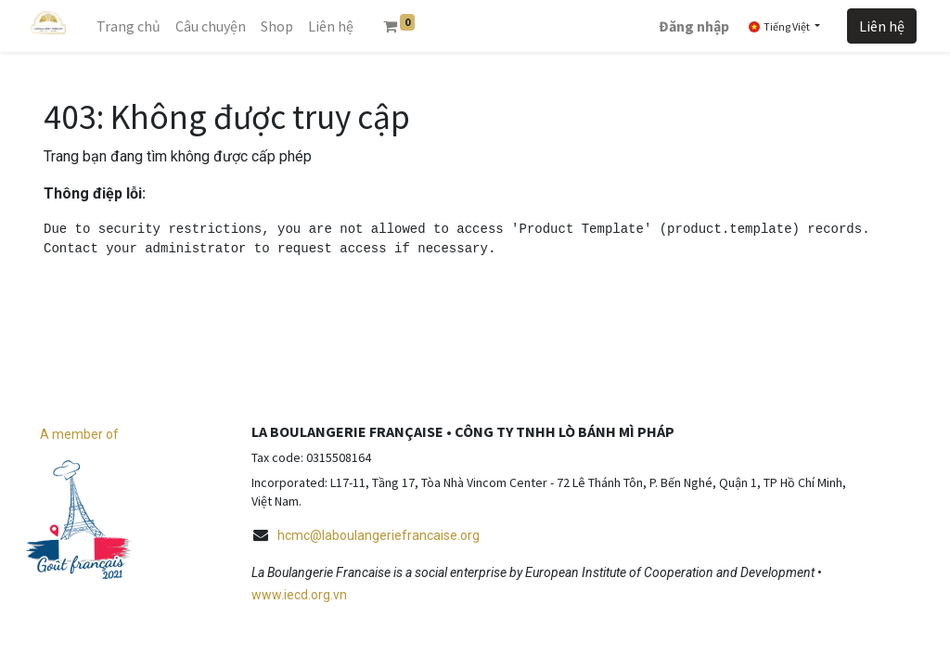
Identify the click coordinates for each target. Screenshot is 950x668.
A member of (79, 434)
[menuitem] (128, 26)
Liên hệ (882, 26)
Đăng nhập (694, 26)
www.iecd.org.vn (299, 594)
